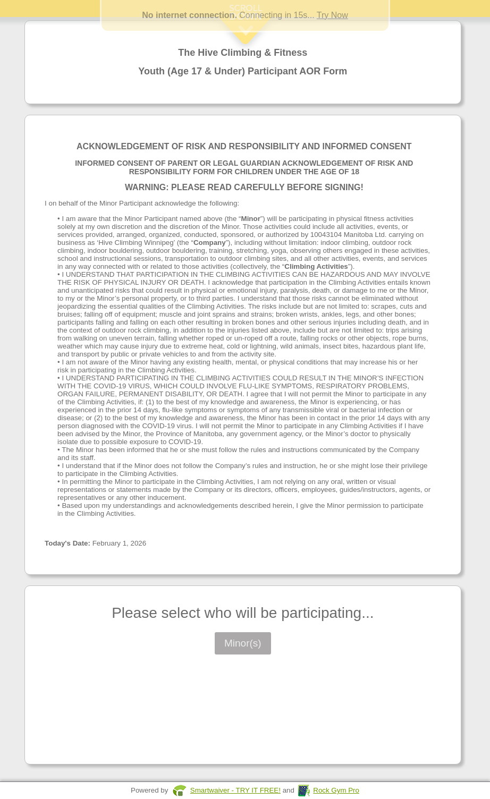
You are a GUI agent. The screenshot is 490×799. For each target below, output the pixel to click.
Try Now (332, 15)
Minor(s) (242, 643)
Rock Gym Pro (336, 790)
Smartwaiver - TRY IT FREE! (235, 790)
